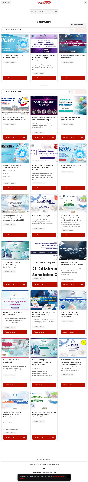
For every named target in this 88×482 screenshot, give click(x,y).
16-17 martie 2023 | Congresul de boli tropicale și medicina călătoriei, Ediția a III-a (44, 415)
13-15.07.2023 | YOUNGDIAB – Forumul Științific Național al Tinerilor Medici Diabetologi (71, 362)
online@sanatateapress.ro (51, 464)
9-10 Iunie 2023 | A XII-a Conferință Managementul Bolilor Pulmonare (41, 362)
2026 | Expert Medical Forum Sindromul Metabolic (13, 57)
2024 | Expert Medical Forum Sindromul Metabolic (13, 166)
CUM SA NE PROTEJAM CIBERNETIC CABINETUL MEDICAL (72, 264)
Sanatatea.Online (36, 464)
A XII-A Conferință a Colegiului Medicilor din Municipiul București (55, 263)
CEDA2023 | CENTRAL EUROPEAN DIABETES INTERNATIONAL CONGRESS (43, 314)
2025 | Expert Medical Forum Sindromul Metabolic (71, 166)
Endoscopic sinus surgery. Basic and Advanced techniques (43, 119)
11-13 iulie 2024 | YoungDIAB (41, 216)
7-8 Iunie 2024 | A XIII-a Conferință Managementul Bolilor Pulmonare (12, 265)
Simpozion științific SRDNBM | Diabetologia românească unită (14, 119)
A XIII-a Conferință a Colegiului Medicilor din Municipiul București (43, 167)
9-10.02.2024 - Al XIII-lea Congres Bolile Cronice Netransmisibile (70, 314)
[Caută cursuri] (44, 11)
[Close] (68, 476)
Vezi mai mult (80, 30)
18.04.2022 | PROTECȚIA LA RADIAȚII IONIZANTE (12, 313)
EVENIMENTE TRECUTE (13, 92)
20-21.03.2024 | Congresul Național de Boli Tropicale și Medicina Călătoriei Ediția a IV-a (72, 218)
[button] (6, 2)
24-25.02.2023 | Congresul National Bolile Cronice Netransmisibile (12, 415)
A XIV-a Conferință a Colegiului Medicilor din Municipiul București (43, 58)
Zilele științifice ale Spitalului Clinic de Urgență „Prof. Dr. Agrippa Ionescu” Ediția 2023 (13, 218)
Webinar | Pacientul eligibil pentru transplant (70, 119)
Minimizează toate (77, 25)
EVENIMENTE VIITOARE (13, 30)
